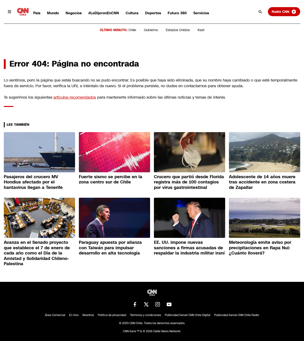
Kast (201, 30)
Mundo (53, 12)
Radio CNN (284, 11)
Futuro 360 (177, 12)
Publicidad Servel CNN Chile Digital (187, 315)
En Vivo (74, 315)
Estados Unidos (178, 30)
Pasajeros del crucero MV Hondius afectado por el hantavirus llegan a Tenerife (33, 182)
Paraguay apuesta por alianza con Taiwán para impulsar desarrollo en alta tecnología (110, 247)
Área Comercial (55, 315)
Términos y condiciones (145, 315)
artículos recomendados (74, 97)
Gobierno (151, 30)
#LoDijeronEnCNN (103, 12)
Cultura (132, 12)
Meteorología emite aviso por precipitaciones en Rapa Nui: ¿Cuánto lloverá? (260, 247)
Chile (132, 30)
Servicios (201, 12)
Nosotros (88, 315)
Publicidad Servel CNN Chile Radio (236, 315)
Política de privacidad (112, 315)
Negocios (74, 12)
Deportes (153, 12)
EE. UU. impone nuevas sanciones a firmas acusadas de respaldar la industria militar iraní (189, 247)
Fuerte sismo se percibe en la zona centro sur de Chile (110, 179)
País (36, 12)
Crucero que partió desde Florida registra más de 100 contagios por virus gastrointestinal (189, 182)
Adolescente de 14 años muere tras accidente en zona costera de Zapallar (262, 182)
